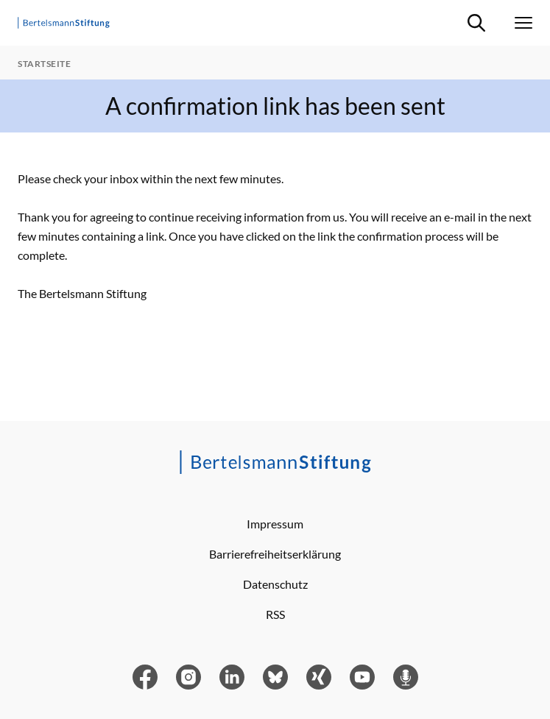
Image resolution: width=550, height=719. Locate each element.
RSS (275, 614)
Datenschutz (275, 584)
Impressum (275, 524)
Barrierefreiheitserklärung (275, 554)
